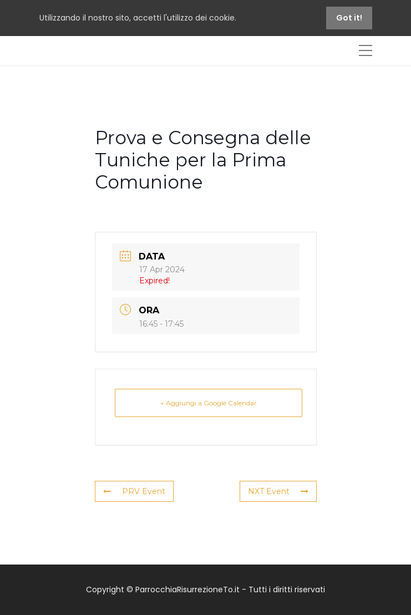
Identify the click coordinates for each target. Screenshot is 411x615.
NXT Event (278, 491)
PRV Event (134, 491)
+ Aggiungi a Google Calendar (208, 403)
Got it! (349, 17)
